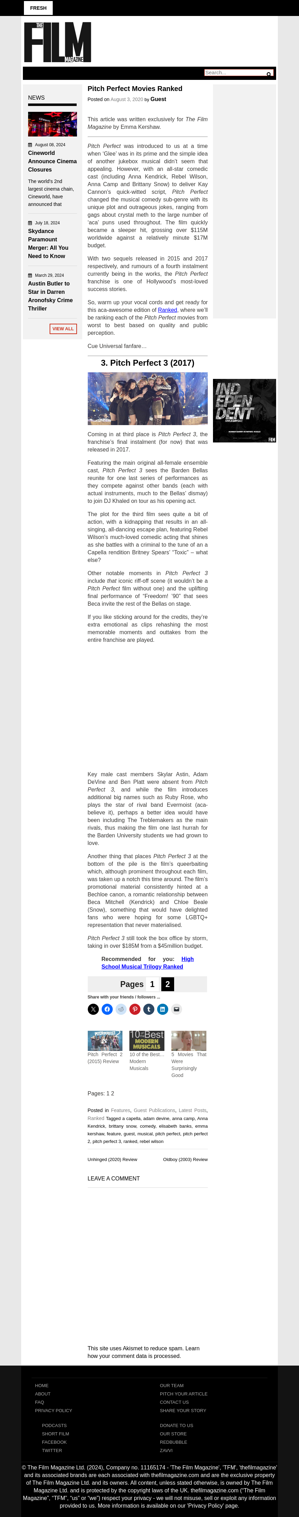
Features (120, 1110)
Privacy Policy (53, 1410)
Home (42, 1385)
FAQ (39, 1402)
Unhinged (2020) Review (112, 1159)
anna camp (183, 1118)
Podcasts (54, 1425)
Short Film (55, 1433)
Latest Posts (192, 1110)
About (43, 1393)
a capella (131, 1118)
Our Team (171, 1385)
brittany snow (122, 1126)
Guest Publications (154, 1110)
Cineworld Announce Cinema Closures (52, 161)
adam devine (156, 1118)
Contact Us (174, 1402)
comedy (147, 1126)
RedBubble (173, 1442)
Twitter (52, 1450)
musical (145, 1133)
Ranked (96, 1118)
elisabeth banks (175, 1126)
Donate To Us (176, 1425)
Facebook (54, 1442)
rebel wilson (152, 1141)
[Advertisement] (148, 707)
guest (129, 1133)
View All (63, 328)
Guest (158, 99)
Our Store (173, 1433)
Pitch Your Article (184, 1393)
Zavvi (166, 1450)
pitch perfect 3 (107, 1141)
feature (114, 1133)
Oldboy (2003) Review (185, 1159)
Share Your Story (183, 1410)
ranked (130, 1141)
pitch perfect (167, 1133)
